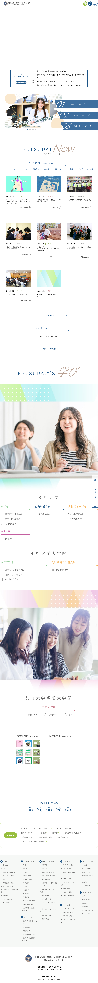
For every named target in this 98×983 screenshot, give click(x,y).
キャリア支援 (88, 861)
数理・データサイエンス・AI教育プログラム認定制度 (9, 889)
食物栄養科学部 (28, 879)
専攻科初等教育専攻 (29, 934)
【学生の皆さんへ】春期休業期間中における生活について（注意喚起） (60, 85)
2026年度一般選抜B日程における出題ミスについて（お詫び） (57, 81)
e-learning (24, 828)
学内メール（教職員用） (63, 828)
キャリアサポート (87, 868)
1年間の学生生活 (68, 865)
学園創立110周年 (8, 899)
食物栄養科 (26, 927)
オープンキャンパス (95, 491)
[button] (27, 129)
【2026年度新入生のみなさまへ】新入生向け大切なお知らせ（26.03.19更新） (60, 76)
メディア (26, 169)
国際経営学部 (27, 875)
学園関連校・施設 (45, 837)
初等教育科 (26, 931)
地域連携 (46, 169)
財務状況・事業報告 (9, 872)
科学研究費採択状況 (48, 872)
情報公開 (5, 895)
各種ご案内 (87, 893)
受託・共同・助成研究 (48, 875)
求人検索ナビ (86, 865)
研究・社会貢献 (48, 861)
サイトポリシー (87, 914)
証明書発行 (85, 907)
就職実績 (84, 882)
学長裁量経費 (46, 879)
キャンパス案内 (67, 892)
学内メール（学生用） (41, 828)
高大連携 (90, 169)
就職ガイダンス (87, 872)
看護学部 (26, 883)
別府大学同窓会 (63, 837)
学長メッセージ (28, 865)
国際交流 (36, 169)
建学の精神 (6, 865)
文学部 (25, 872)
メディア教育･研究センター (73, 833)
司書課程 (26, 893)
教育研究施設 (46, 919)
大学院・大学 (58, 169)
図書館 (43, 833)
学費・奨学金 (67, 868)
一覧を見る (49, 315)
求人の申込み (86, 885)
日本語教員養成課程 (29, 900)
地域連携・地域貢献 (48, 915)
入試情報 (95, 505)
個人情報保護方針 (87, 910)
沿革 (4, 868)
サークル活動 (67, 878)
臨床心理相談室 (27, 837)
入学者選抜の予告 (68, 912)
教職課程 (26, 890)
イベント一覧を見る (49, 348)
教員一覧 (44, 868)
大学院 (25, 886)
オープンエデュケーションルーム (32, 841)
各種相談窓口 (67, 888)
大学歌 (25, 868)
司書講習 (55, 833)
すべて (16, 169)
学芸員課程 (26, 897)
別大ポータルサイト (28, 833)
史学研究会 (45, 895)
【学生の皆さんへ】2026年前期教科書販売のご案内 (53, 71)
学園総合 (6, 861)
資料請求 (95, 478)
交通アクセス (86, 896)
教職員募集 (6, 902)
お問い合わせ (86, 899)
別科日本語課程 (28, 904)
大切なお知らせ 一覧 (21, 82)
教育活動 (44, 865)
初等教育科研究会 (47, 899)
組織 (4, 879)
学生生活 (70, 169)
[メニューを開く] (95, 4)
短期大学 (80, 169)
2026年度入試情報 (68, 916)
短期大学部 (28, 917)
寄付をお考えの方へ (9, 875)
